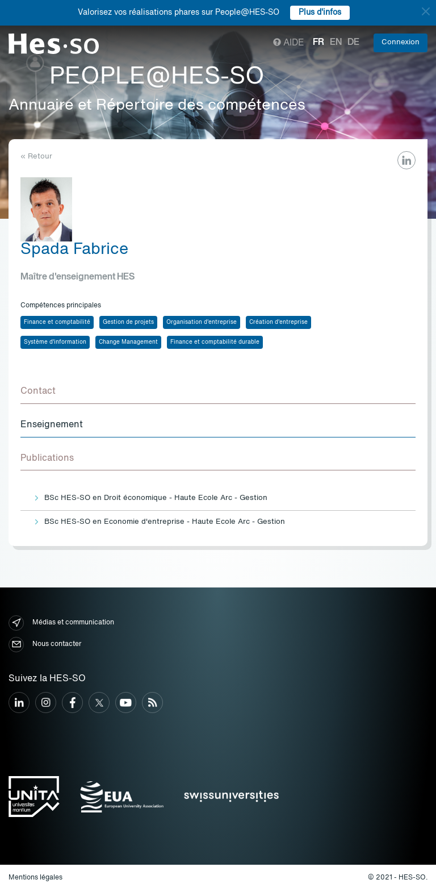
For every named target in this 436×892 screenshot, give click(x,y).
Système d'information (55, 342)
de (353, 42)
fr (318, 42)
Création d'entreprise (278, 322)
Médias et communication (61, 623)
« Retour (36, 156)
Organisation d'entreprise (201, 322)
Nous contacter (45, 644)
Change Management (128, 342)
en (336, 42)
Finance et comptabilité (57, 322)
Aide (288, 43)
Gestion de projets (128, 322)
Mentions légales (35, 877)
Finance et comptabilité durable (214, 342)
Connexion (401, 42)
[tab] (218, 392)
